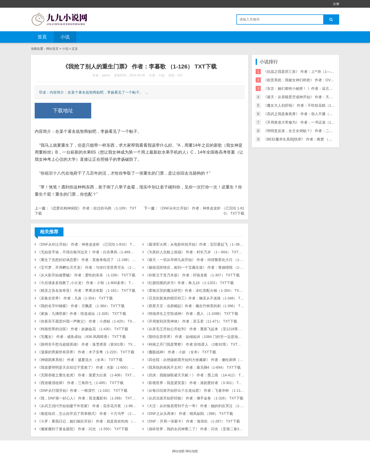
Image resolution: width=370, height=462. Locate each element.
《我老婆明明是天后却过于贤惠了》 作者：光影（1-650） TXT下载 (86, 367)
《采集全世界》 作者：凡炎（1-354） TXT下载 (75, 298)
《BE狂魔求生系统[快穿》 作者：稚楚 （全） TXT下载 (307, 139)
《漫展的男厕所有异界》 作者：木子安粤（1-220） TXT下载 (85, 352)
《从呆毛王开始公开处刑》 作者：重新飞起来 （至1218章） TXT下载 (194, 329)
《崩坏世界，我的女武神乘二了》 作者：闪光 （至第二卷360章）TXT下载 (194, 429)
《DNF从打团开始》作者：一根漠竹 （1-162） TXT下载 (82, 390)
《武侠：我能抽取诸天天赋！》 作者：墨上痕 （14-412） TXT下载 (194, 375)
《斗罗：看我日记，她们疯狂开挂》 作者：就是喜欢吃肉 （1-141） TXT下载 (86, 421)
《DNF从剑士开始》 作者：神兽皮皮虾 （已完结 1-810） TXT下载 (86, 244)
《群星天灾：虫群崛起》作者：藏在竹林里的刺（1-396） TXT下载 (194, 306)
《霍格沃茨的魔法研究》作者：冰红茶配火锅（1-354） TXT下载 (194, 290)
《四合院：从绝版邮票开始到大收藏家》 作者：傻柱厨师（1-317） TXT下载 (194, 360)
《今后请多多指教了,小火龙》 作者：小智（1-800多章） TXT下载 (86, 283)
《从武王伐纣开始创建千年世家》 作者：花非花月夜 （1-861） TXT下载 (86, 406)
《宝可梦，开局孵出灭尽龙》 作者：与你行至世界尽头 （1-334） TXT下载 (86, 267)
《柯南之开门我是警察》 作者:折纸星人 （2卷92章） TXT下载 (194, 344)
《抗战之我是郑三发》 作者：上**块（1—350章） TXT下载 (310, 71)
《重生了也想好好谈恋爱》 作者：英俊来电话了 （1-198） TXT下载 (86, 260)
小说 (65, 36)
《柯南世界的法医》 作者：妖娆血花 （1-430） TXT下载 (82, 329)
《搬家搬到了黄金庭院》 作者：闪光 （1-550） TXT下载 (82, 429)
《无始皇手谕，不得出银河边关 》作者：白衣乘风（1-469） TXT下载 (86, 252)
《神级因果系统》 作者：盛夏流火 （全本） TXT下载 (80, 360)
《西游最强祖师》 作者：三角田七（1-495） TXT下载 (80, 383)
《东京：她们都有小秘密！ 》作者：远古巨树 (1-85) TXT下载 (312, 88)
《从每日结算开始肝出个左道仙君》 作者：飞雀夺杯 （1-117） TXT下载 (194, 390)
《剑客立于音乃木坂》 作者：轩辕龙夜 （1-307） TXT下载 (192, 275)
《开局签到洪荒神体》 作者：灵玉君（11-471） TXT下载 (191, 321)
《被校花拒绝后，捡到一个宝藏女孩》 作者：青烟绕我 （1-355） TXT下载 (194, 267)
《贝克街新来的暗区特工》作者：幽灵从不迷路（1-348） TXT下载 (194, 298)
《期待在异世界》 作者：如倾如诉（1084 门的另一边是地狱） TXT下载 (194, 337)
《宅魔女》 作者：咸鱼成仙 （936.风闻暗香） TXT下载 (81, 337)
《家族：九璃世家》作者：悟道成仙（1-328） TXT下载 (81, 314)
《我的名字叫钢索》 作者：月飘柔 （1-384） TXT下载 (81, 306)
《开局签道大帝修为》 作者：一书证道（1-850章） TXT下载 (311, 122)
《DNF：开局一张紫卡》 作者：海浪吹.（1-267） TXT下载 (192, 421)
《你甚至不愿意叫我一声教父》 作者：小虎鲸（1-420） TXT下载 (86, 321)
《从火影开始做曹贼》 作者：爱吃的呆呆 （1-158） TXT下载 (86, 275)
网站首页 (52, 49)
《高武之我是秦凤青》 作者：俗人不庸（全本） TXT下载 (309, 114)
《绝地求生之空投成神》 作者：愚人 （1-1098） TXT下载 (191, 314)
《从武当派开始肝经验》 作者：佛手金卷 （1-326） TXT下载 (194, 398)
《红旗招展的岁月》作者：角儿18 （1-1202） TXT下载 (189, 283)
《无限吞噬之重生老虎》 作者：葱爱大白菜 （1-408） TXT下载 (86, 375)
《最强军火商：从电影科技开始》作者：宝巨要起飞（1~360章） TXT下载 (194, 244)
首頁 (42, 36)
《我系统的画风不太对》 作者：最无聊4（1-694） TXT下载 (193, 367)
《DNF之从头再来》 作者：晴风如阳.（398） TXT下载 (189, 413)
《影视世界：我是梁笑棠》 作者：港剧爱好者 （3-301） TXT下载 (194, 383)
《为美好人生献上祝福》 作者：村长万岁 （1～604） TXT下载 (194, 252)
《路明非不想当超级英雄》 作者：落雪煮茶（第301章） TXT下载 (86, 344)
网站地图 (178, 451)
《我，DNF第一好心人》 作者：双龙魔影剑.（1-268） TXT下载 (86, 398)
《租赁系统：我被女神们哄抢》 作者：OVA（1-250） (306, 80)
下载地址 (63, 110)
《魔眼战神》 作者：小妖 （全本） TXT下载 (180, 352)
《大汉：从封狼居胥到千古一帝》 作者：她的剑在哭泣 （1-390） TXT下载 (194, 406)
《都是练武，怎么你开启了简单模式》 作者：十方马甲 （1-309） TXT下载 (86, 413)
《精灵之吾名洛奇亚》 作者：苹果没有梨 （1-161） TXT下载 (86, 290)
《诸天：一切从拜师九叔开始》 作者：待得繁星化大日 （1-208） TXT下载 (194, 260)
